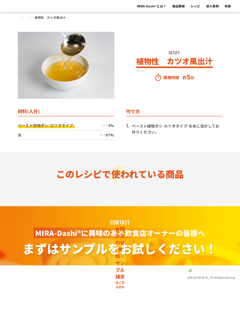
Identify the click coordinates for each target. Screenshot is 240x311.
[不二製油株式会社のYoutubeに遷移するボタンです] (61, 302)
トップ (22, 17)
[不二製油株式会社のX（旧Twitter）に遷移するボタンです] (53, 302)
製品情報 (149, 6)
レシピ (165, 6)
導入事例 (183, 6)
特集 (198, 6)
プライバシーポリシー (201, 300)
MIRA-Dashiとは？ (122, 6)
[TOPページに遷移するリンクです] (26, 302)
